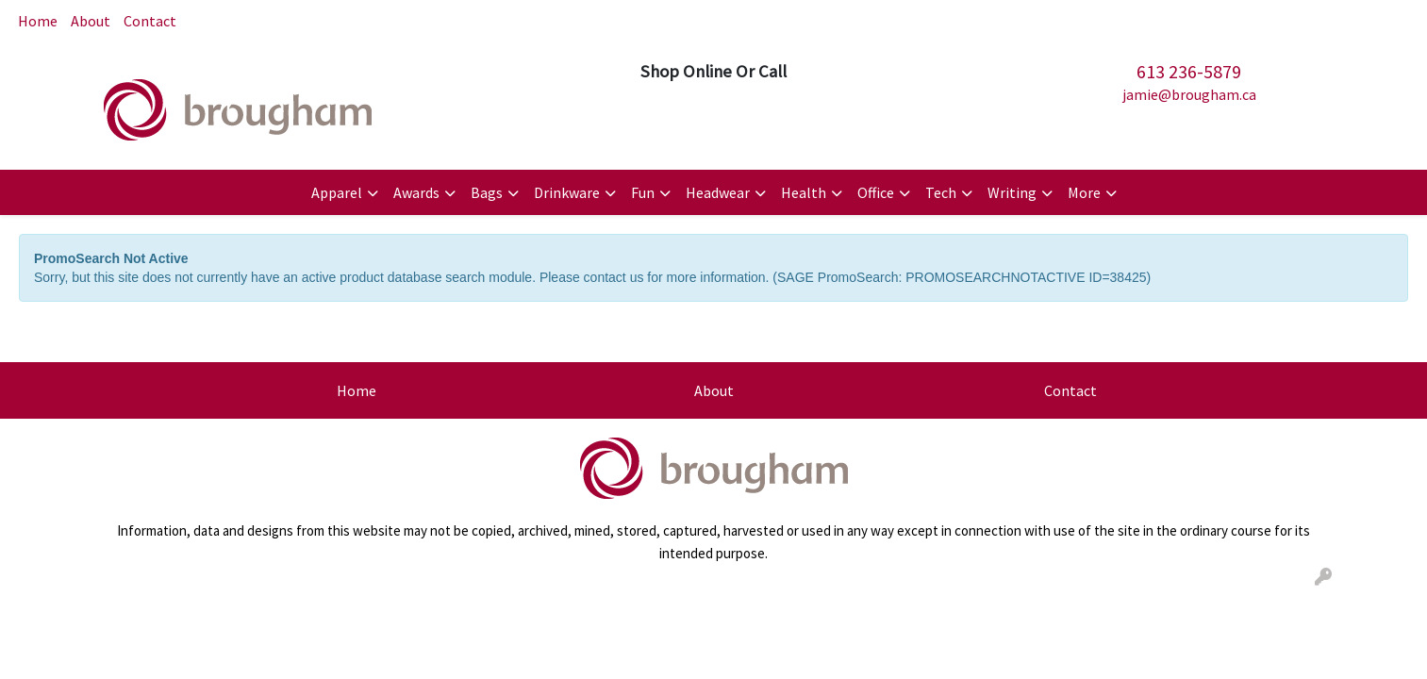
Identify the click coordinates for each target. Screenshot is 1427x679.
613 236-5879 (1189, 71)
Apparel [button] (336, 192)
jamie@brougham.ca (1189, 94)
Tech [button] (940, 192)
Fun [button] (643, 192)
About (90, 20)
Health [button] (803, 192)
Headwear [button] (718, 192)
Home (38, 20)
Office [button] (875, 192)
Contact (150, 20)
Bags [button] (487, 192)
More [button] (1084, 192)
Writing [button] (1012, 192)
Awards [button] (416, 192)
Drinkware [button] (567, 192)
